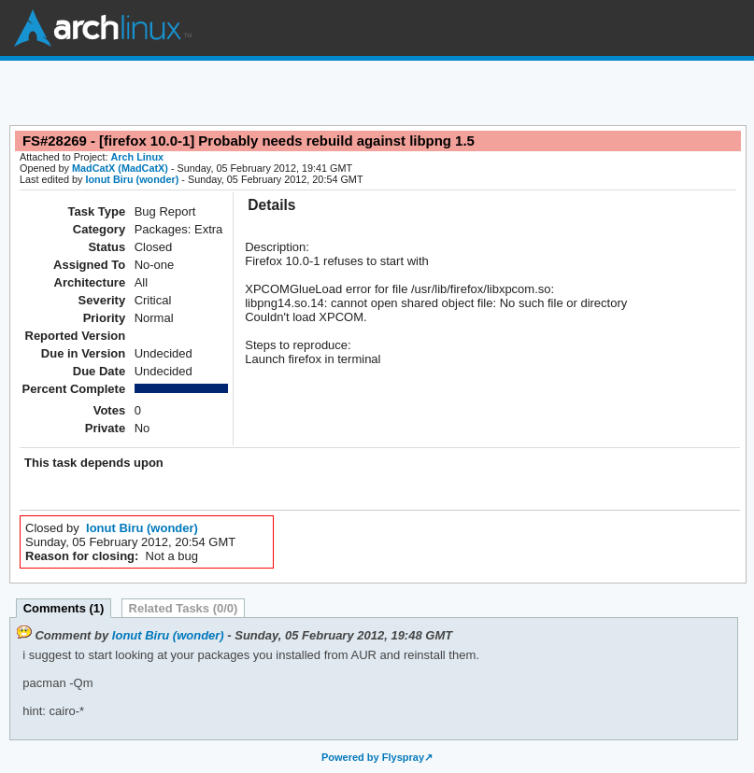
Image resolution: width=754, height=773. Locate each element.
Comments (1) (64, 608)
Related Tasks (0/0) (183, 608)
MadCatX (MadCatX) (120, 168)
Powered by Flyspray (372, 757)
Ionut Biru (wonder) (131, 179)
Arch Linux (103, 28)
